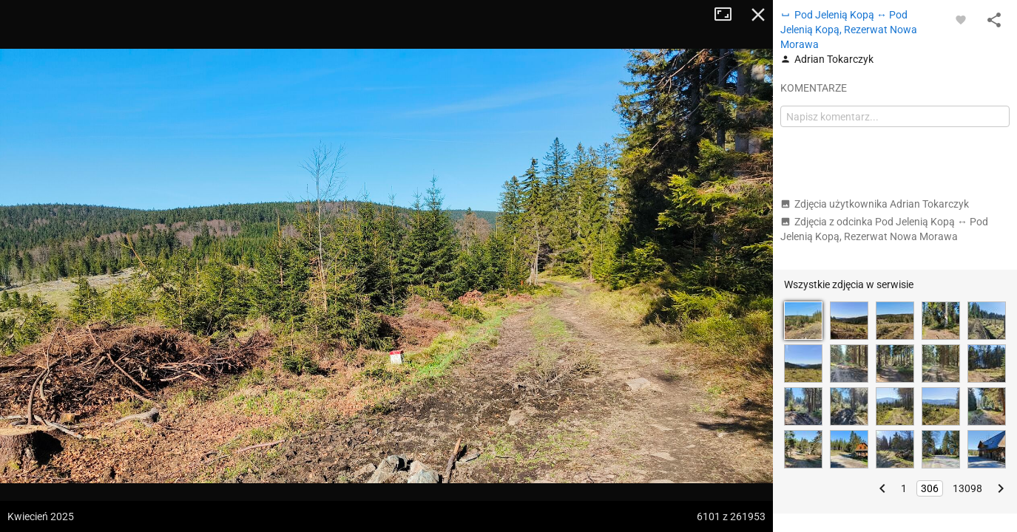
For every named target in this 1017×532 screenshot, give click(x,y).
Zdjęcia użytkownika (874, 204)
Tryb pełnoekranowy (728, 15)
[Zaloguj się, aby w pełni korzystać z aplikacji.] (961, 19)
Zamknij (758, 15)
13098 (967, 488)
